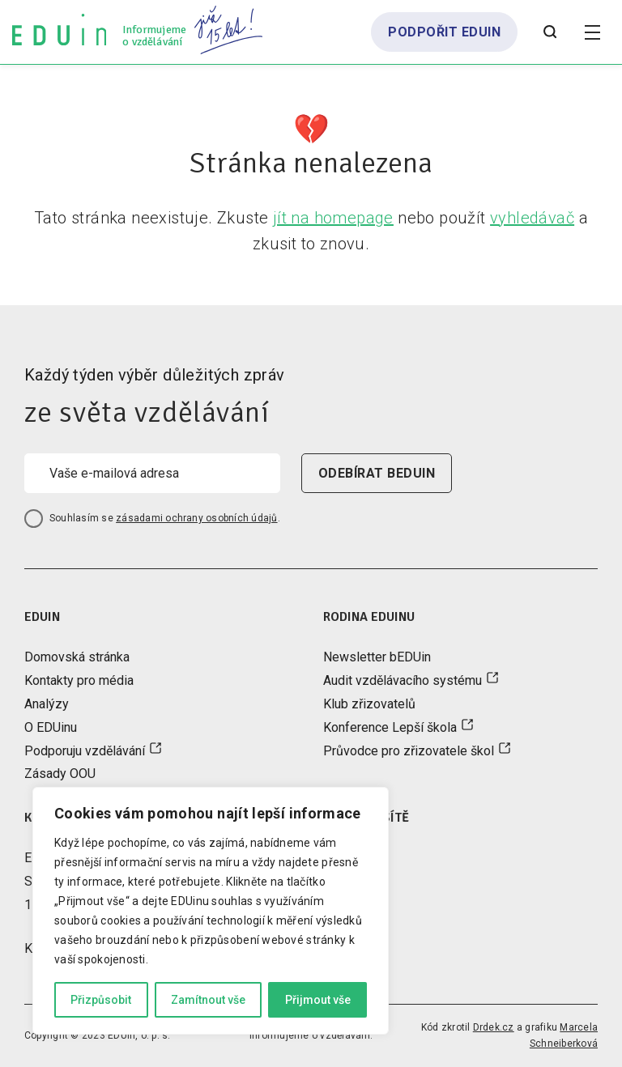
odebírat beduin (376, 473)
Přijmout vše (318, 999)
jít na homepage (333, 217)
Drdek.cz (493, 1027)
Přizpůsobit (100, 999)
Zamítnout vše (208, 999)
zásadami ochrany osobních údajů (196, 518)
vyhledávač (532, 217)
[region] (210, 911)
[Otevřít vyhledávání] (550, 32)
